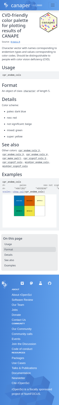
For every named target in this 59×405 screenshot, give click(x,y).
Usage (8, 244)
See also (9, 260)
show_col (18, 192)
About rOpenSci (22, 294)
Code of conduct (22, 349)
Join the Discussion (24, 344)
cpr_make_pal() (12, 158)
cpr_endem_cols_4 (36, 154)
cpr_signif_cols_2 (35, 158)
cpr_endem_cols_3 (13, 154)
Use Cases (19, 363)
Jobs (15, 309)
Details (8, 254)
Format (8, 249)
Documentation (21, 373)
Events (16, 339)
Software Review (22, 299)
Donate (16, 314)
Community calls (22, 334)
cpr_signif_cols (12, 162)
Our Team (18, 304)
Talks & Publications (24, 368)
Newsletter (18, 378)
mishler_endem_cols (37, 162)
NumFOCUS (32, 393)
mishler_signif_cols (15, 166)
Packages (18, 358)
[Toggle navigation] (52, 5)
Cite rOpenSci (20, 383)
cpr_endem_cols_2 (29, 150)
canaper (20, 5)
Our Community (22, 329)
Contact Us (19, 319)
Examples (10, 265)
